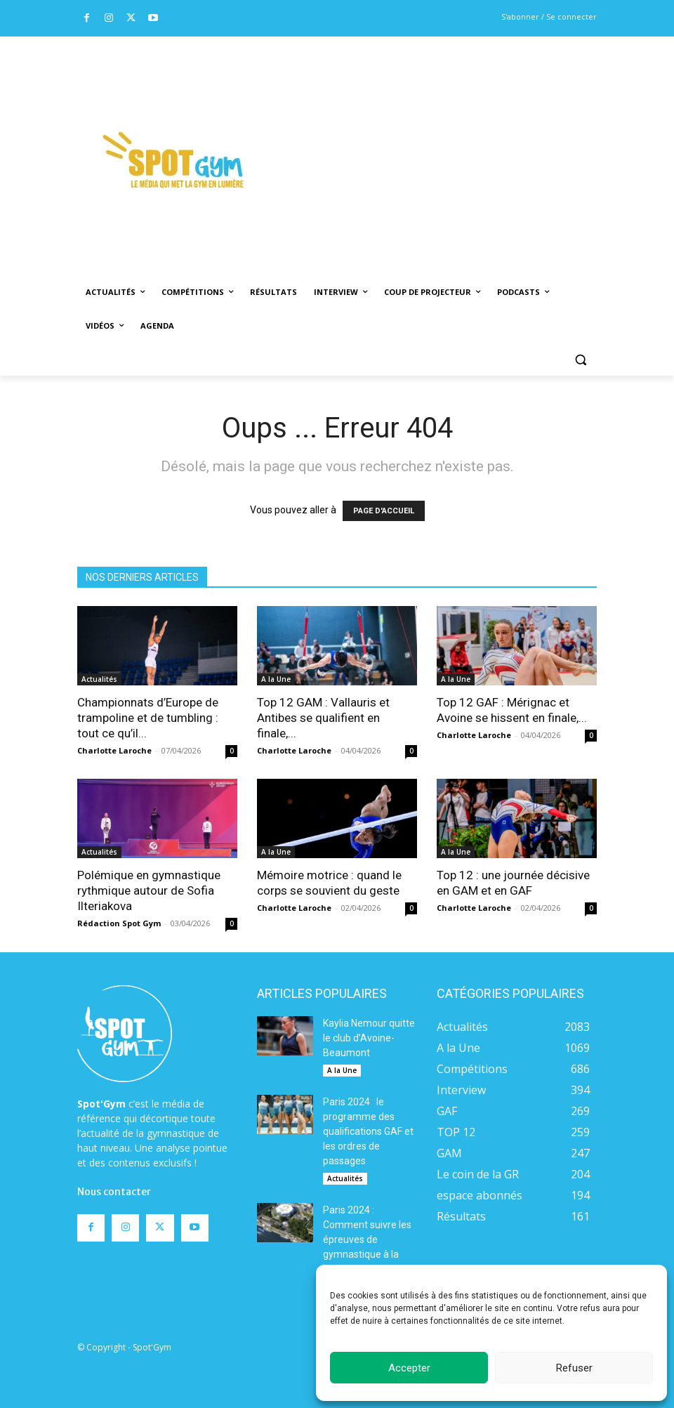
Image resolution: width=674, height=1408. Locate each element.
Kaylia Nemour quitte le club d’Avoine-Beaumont (369, 1038)
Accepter (409, 1368)
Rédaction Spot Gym (119, 923)
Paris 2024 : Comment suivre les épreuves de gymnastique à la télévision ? (367, 1239)
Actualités (99, 679)
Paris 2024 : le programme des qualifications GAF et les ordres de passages (368, 1131)
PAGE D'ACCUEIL (383, 510)
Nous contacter (114, 1191)
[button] (580, 359)
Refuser (574, 1368)
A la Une (276, 679)
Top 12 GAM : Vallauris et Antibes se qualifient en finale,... (323, 717)
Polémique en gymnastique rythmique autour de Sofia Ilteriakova (148, 890)
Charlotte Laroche (114, 750)
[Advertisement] (471, 141)
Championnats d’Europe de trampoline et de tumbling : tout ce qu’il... (147, 717)
